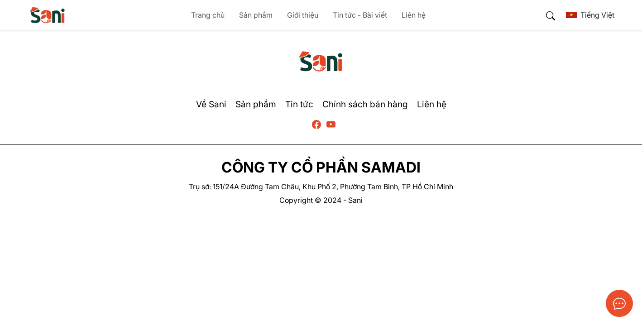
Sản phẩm (256, 14)
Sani (355, 200)
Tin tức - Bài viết (360, 14)
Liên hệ (414, 14)
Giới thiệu (302, 14)
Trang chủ (208, 14)
